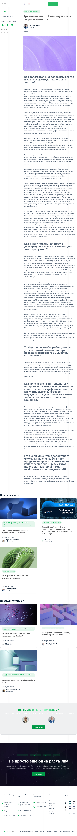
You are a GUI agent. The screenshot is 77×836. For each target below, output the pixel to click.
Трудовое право (57, 522)
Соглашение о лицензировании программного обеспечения (15, 531)
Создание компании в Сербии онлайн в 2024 (18, 681)
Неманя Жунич (35, 26)
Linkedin (51, 811)
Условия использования (26, 832)
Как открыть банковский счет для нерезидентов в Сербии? (16, 635)
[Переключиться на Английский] (24, 4)
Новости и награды (47, 522)
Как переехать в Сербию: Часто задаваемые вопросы (15, 577)
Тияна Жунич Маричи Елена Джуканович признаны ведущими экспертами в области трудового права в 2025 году (58, 530)
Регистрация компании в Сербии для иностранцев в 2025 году (57, 633)
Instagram (52, 808)
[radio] (1, 32)
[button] (3, 25)
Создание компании (20, 628)
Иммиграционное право (9, 571)
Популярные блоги (15, 524)
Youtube (51, 813)
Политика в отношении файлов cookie (63, 832)
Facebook (52, 803)
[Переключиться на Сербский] (29, 4)
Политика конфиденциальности (43, 832)
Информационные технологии (31, 11)
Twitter (51, 806)
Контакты (51, 801)
